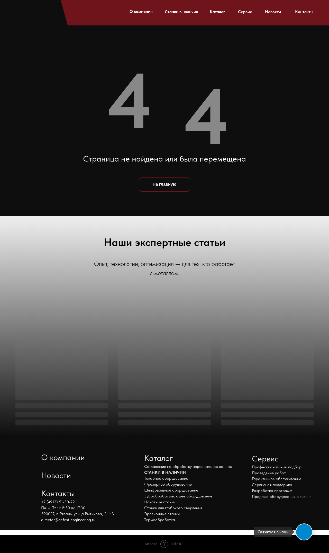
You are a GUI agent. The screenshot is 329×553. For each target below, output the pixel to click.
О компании (141, 11)
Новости (273, 11)
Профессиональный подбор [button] (276, 467)
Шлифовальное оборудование (171, 490)
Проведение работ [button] (269, 472)
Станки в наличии (181, 11)
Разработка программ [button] (272, 490)
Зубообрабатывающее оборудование (178, 496)
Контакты (304, 11)
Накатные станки (159, 502)
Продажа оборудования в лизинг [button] (281, 496)
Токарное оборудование (166, 478)
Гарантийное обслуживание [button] (276, 478)
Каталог (217, 11)
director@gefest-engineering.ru (68, 519)
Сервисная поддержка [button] (272, 484)
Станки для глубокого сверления (173, 507)
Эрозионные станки (162, 513)
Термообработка (159, 519)
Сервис (245, 11)
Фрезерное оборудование (168, 484)
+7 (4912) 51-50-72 (58, 502)
